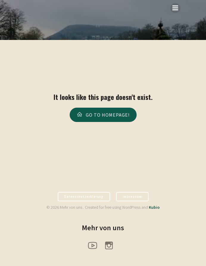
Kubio (154, 207)
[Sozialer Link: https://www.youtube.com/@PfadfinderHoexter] (95, 245)
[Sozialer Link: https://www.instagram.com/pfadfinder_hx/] (111, 245)
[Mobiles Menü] (175, 8)
